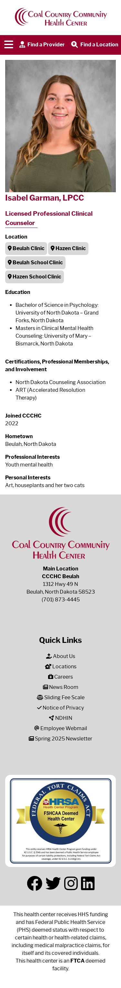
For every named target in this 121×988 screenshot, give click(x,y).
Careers (60, 677)
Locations (60, 666)
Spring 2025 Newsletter (60, 739)
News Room (60, 687)
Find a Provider (41, 45)
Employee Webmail (60, 728)
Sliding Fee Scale (61, 697)
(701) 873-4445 (61, 600)
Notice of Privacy (60, 708)
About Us (60, 656)
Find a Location (94, 45)
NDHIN (60, 718)
